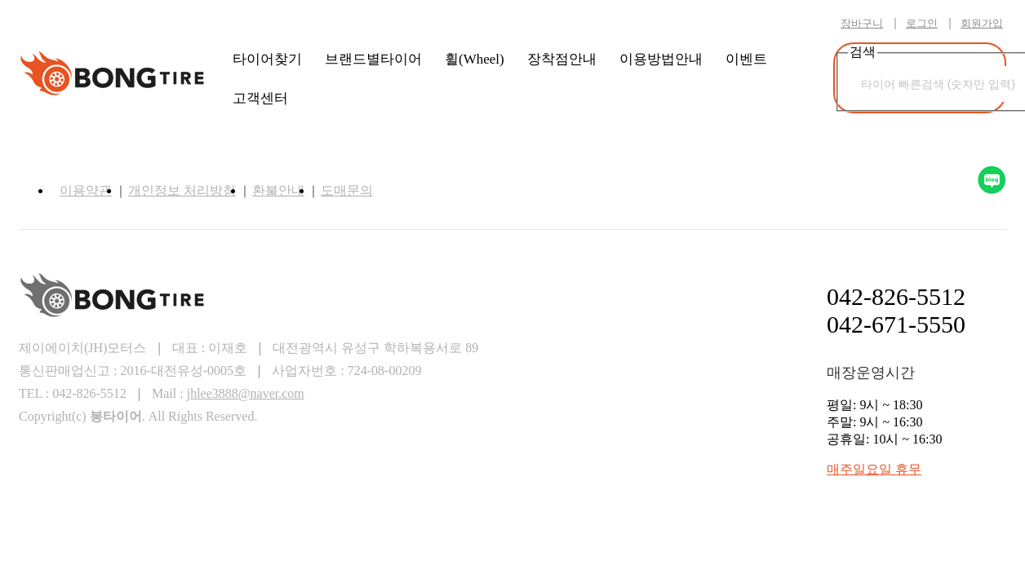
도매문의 (347, 190)
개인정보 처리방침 (182, 190)
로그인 (922, 23)
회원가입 (982, 23)
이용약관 (86, 190)
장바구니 (862, 23)
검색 (988, 61)
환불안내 (278, 190)
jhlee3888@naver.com (245, 393)
